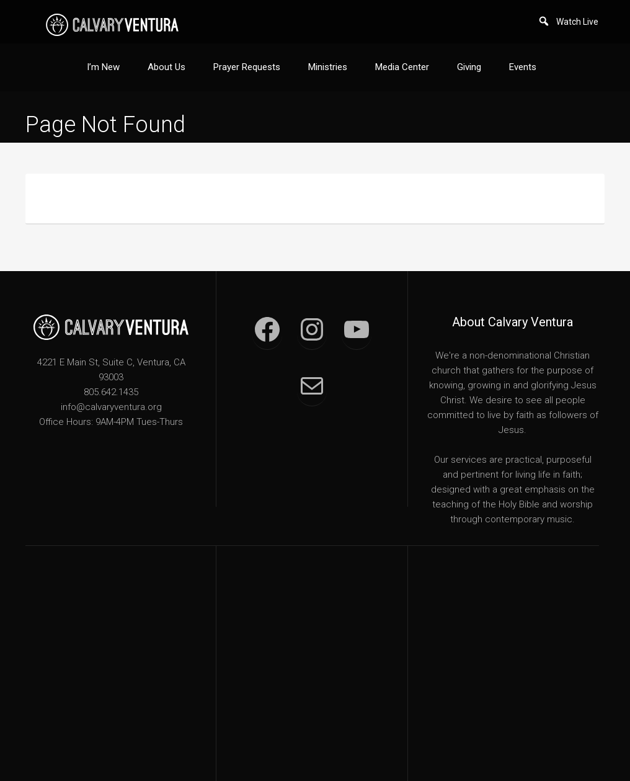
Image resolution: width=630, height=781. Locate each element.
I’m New (103, 67)
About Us (166, 67)
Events (522, 67)
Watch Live (577, 22)
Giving (469, 67)
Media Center (402, 67)
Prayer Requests (246, 67)
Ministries (327, 67)
